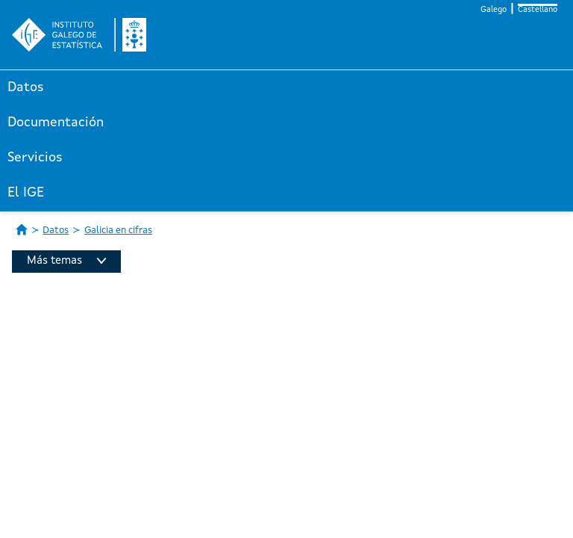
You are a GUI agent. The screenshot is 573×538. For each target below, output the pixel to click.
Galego (493, 10)
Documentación (55, 122)
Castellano (537, 10)
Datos (25, 87)
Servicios (35, 157)
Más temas (66, 261)
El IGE (25, 193)
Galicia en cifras (118, 230)
